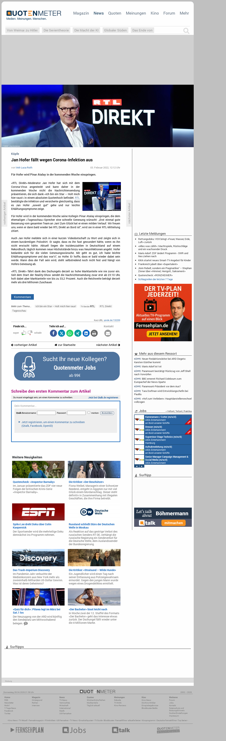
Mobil (7, 705)
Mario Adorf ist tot (148, 366)
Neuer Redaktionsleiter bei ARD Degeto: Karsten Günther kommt (160, 360)
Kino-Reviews (120, 705)
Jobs (171, 703)
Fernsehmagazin (36, 720)
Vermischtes (64, 703)
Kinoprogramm (148, 720)
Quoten (114, 13)
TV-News (63, 700)
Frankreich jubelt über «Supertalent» (158, 264)
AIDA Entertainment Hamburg (158, 439)
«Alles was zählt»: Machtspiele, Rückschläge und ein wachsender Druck (163, 247)
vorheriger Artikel (24, 345)
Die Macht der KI (86, 30)
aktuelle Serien (134, 720)
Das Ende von (142, 30)
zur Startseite (65, 345)
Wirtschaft (63, 705)
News (99, 13)
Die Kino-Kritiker (148, 703)
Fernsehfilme (121, 720)
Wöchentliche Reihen (96, 700)
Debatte (117, 700)
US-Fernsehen (65, 713)
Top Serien (182, 720)
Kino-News (146, 700)
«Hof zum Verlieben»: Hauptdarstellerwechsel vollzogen (163, 400)
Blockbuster (109, 720)
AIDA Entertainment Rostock (161, 459)
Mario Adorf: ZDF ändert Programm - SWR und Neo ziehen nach (163, 254)
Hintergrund (37, 700)
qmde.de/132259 (112, 320)
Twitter (7, 713)
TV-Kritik (117, 703)
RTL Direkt (106, 306)
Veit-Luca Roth (24, 167)
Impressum (174, 716)
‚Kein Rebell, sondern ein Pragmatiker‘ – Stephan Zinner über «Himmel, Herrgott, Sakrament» (165, 269)
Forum (169, 13)
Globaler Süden (115, 30)
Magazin (81, 13)
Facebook (8, 711)
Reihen (35, 703)
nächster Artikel (108, 345)
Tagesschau (19, 310)
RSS (6, 700)
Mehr (184, 13)
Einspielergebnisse (150, 705)
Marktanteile (92, 703)
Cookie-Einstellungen (178, 713)
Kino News (12, 720)
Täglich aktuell (93, 705)
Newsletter (8, 703)
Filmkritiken (50, 720)
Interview (36, 705)
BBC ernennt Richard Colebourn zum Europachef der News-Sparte (157, 380)
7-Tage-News (10, 708)
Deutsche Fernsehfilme (166, 720)
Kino (155, 13)
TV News (73, 720)
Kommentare (22, 297)
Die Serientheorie (56, 30)
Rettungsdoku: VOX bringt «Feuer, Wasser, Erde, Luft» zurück (164, 240)
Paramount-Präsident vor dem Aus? (157, 386)
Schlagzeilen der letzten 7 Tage (155, 279)
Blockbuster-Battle (149, 708)
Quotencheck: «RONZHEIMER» (155, 275)
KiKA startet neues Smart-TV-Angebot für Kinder (164, 260)
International (65, 708)
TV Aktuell (23, 720)
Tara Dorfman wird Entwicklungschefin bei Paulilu (161, 392)
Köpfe (61, 711)
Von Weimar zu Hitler (22, 30)
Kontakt (172, 705)
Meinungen (136, 13)
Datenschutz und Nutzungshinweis (176, 709)
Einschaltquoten (86, 720)
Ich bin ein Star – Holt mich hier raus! (56, 306)
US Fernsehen (63, 720)
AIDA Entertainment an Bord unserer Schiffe (163, 419)
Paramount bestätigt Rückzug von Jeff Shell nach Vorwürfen (162, 372)
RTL (77, 197)
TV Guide (98, 720)
